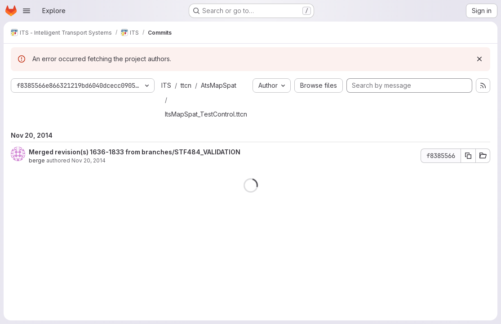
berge (37, 160)
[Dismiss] (479, 59)
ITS (166, 85)
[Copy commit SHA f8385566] (468, 155)
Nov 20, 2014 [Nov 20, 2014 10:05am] (88, 160)
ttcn (186, 85)
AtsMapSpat (218, 85)
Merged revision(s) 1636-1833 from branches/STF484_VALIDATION (134, 152)
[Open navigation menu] (26, 11)
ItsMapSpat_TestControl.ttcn (206, 114)
